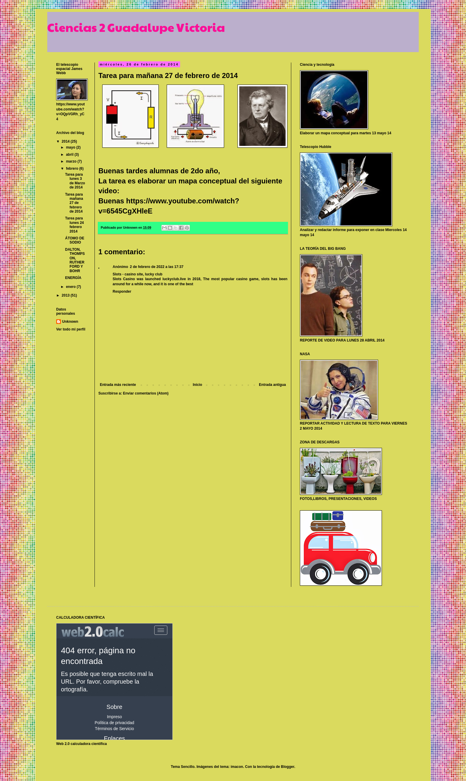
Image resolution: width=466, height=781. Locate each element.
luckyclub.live (174, 279)
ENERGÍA (73, 278)
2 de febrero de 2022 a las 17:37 (156, 267)
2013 (66, 295)
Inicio (197, 385)
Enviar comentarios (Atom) (146, 393)
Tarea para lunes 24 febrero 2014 (74, 224)
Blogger (287, 767)
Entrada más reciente (118, 385)
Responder (122, 291)
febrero (72, 168)
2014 (66, 141)
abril (70, 154)
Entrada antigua (272, 385)
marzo (72, 161)
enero (71, 287)
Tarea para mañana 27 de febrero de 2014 (74, 203)
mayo (71, 147)
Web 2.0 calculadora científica (81, 744)
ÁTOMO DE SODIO (74, 240)
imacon (237, 767)
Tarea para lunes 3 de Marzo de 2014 (75, 180)
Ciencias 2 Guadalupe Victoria (136, 26)
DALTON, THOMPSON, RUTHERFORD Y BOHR (75, 260)
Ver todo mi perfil (70, 329)
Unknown (70, 321)
